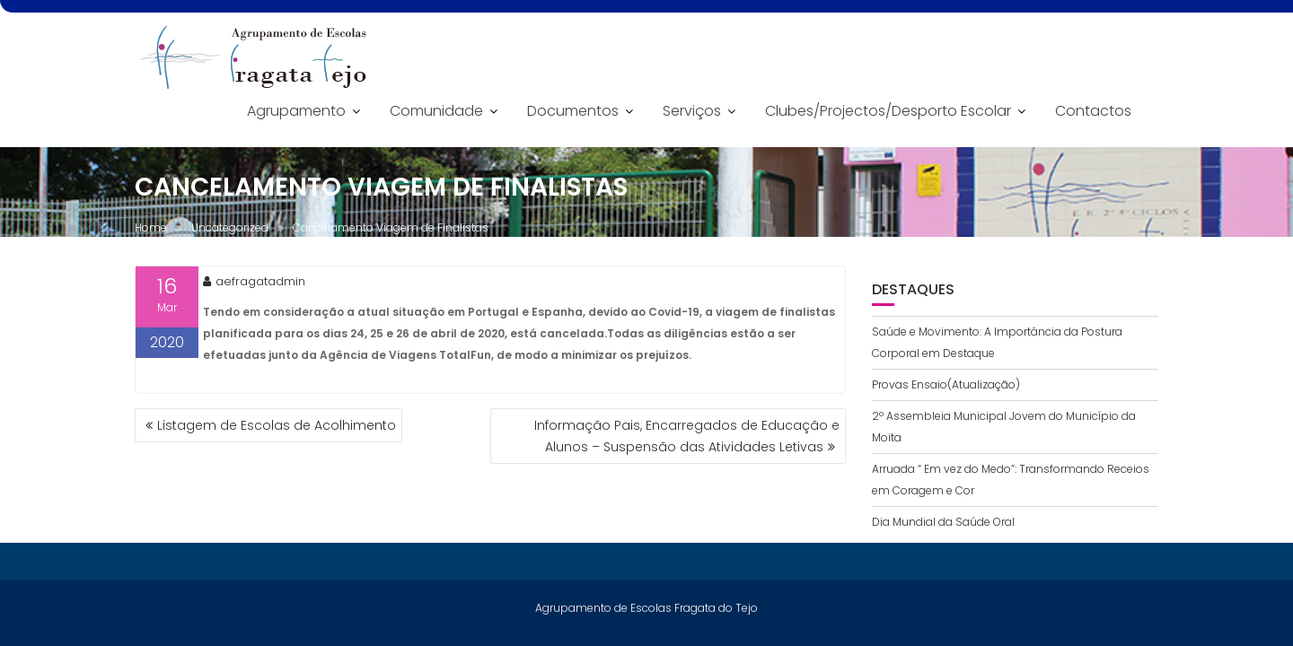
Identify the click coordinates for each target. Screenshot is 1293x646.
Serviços (692, 110)
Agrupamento (296, 110)
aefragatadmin (254, 282)
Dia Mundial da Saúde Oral (943, 521)
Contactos (1093, 110)
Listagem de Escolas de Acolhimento (276, 425)
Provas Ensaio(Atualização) (946, 384)
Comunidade (436, 110)
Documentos (573, 110)
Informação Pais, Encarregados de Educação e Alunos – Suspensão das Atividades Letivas (687, 436)
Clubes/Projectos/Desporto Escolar (888, 110)
